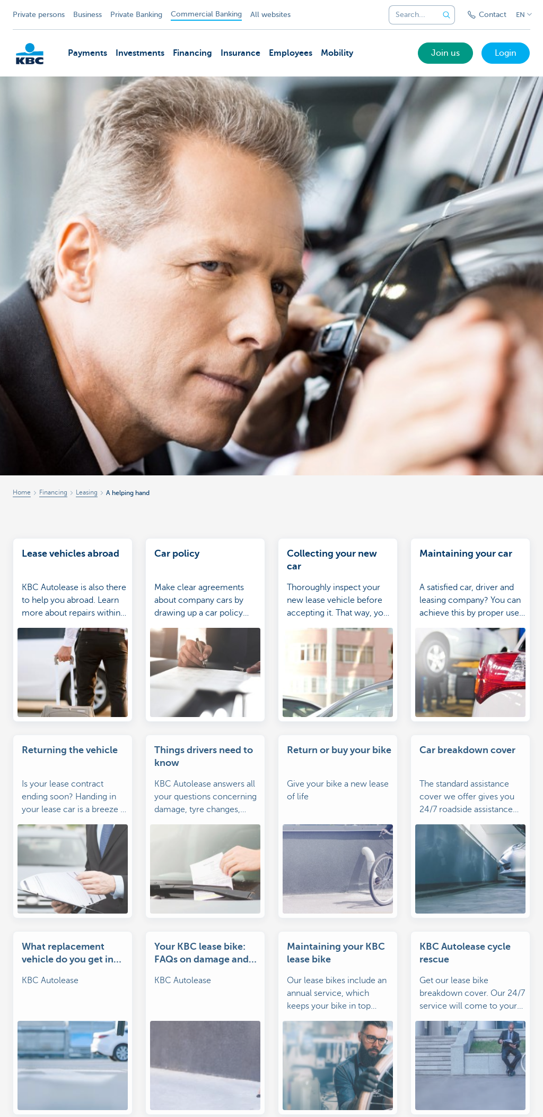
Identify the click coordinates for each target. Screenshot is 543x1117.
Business (87, 15)
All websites (270, 15)
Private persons (39, 15)
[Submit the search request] (446, 14)
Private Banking (136, 15)
